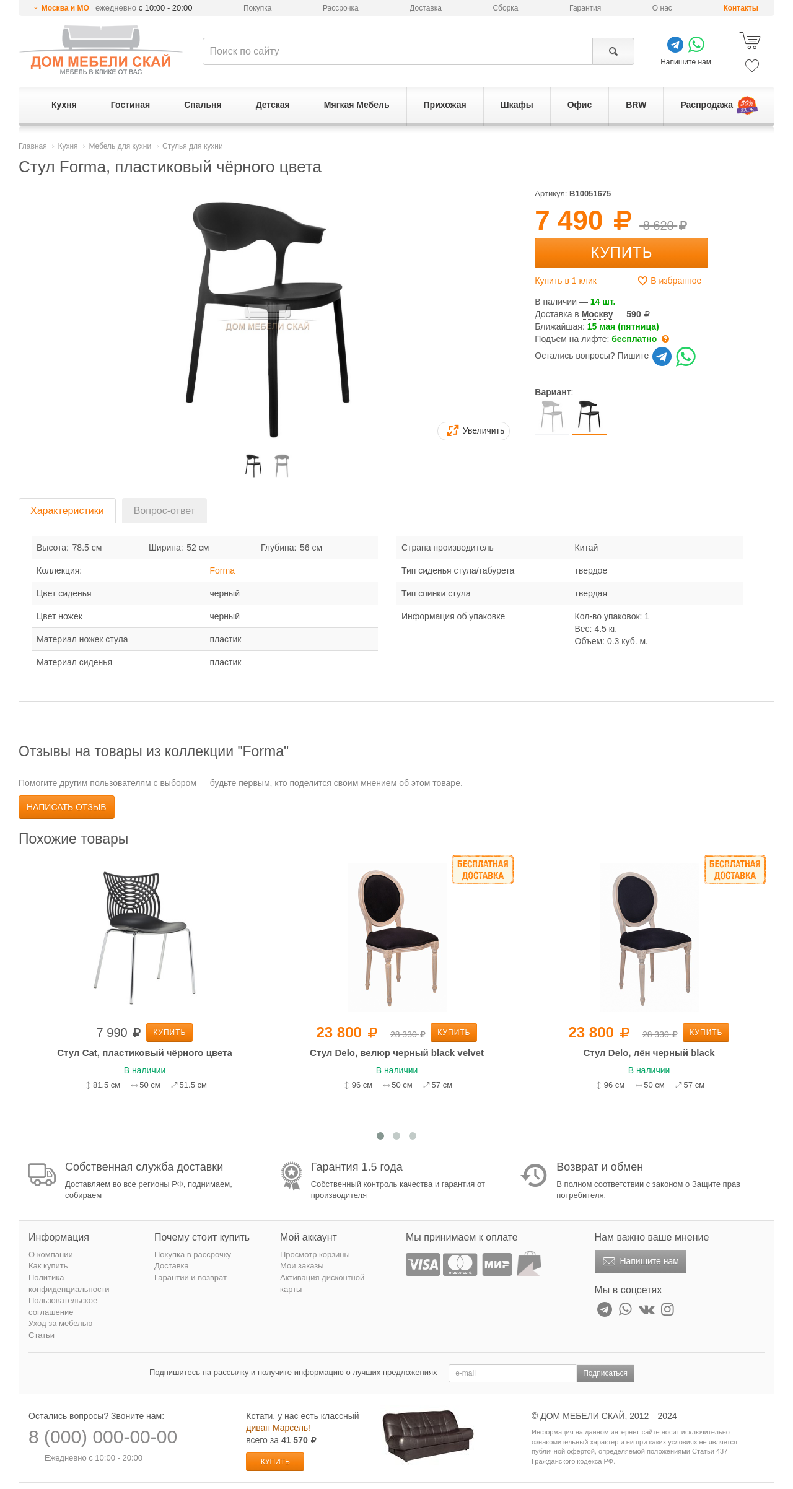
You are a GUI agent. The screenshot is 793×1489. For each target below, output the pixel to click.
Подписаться (605, 1373)
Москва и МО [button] (65, 8)
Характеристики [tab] (67, 510)
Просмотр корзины (315, 1254)
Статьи (41, 1335)
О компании (50, 1254)
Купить (621, 252)
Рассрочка (341, 8)
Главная (33, 146)
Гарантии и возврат (190, 1277)
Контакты (740, 8)
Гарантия (585, 8)
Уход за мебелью (60, 1323)
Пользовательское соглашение (62, 1306)
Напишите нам (639, 1261)
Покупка (257, 8)
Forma (222, 570)
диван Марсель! (278, 1428)
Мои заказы (302, 1265)
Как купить (48, 1265)
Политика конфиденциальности (69, 1283)
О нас (662, 8)
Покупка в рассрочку (192, 1254)
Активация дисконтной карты (322, 1283)
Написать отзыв (67, 807)
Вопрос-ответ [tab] (164, 510)
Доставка (426, 8)
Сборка (505, 8)
